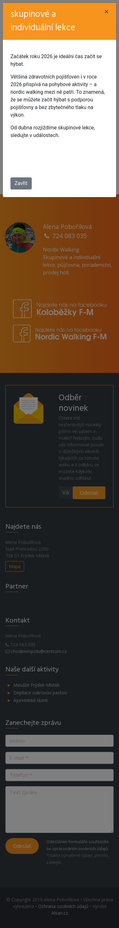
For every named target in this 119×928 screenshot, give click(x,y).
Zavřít (21, 183)
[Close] (106, 12)
